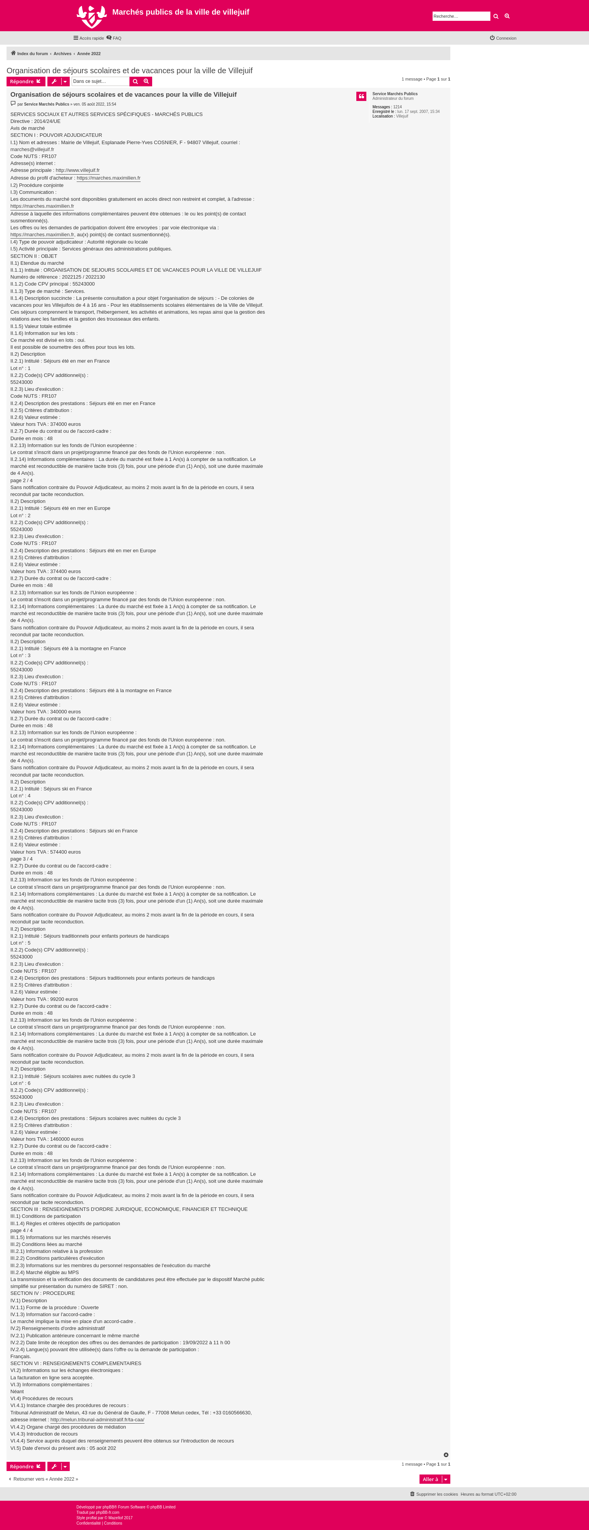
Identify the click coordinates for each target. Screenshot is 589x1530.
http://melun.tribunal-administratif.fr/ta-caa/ (97, 1419)
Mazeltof (115, 1518)
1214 (397, 107)
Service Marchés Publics (395, 94)
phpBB (108, 1507)
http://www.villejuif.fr (78, 170)
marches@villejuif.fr (32, 149)
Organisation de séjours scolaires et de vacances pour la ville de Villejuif (130, 70)
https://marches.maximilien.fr (108, 178)
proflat (91, 1518)
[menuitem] (113, 38)
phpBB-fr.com (107, 1512)
